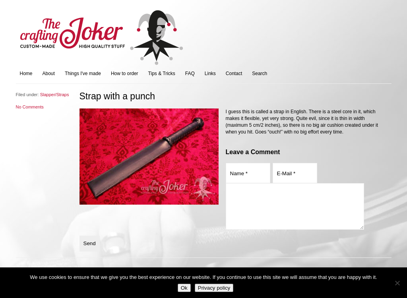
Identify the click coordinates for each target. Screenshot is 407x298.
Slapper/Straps (54, 94)
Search (259, 73)
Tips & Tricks (161, 73)
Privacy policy (214, 288)
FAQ (190, 73)
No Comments (30, 106)
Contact (234, 73)
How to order (124, 73)
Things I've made (83, 73)
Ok (184, 288)
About (49, 73)
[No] (397, 283)
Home (26, 73)
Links (210, 73)
